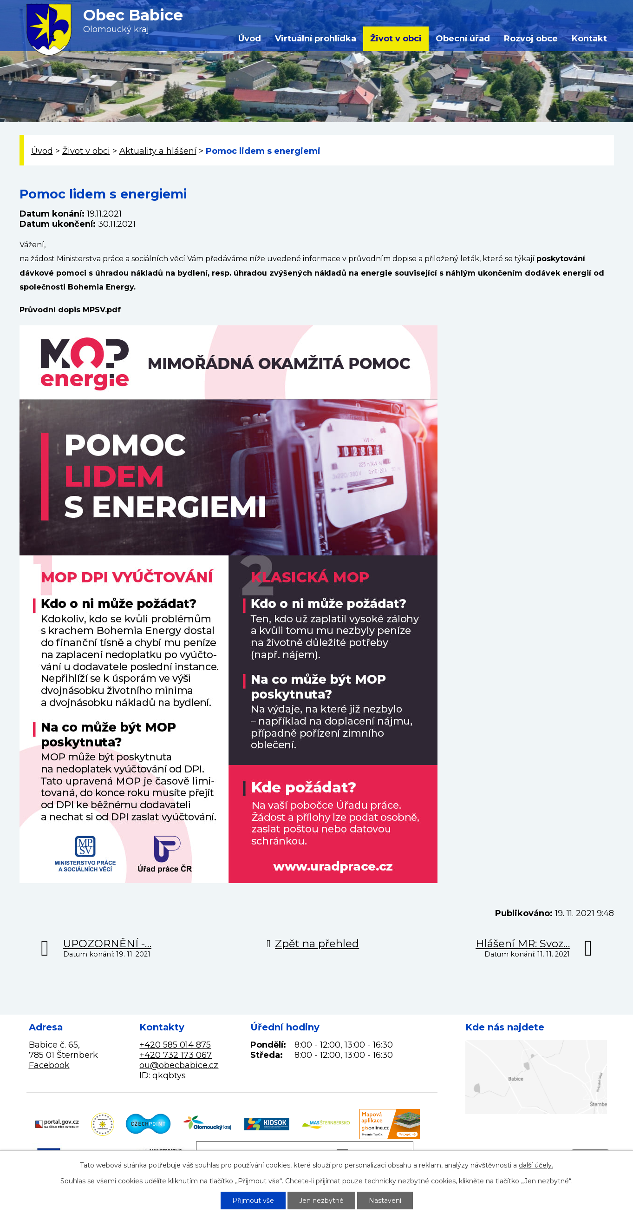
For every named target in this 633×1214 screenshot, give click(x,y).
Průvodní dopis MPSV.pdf (70, 309)
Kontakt (589, 38)
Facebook (49, 1065)
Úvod (249, 38)
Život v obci (396, 38)
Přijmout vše (253, 1200)
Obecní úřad (463, 38)
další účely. (536, 1165)
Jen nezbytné (321, 1200)
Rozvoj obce (531, 38)
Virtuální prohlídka (315, 38)
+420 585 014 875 (175, 1045)
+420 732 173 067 (175, 1055)
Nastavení (385, 1200)
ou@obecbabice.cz (178, 1065)
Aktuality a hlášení (157, 151)
